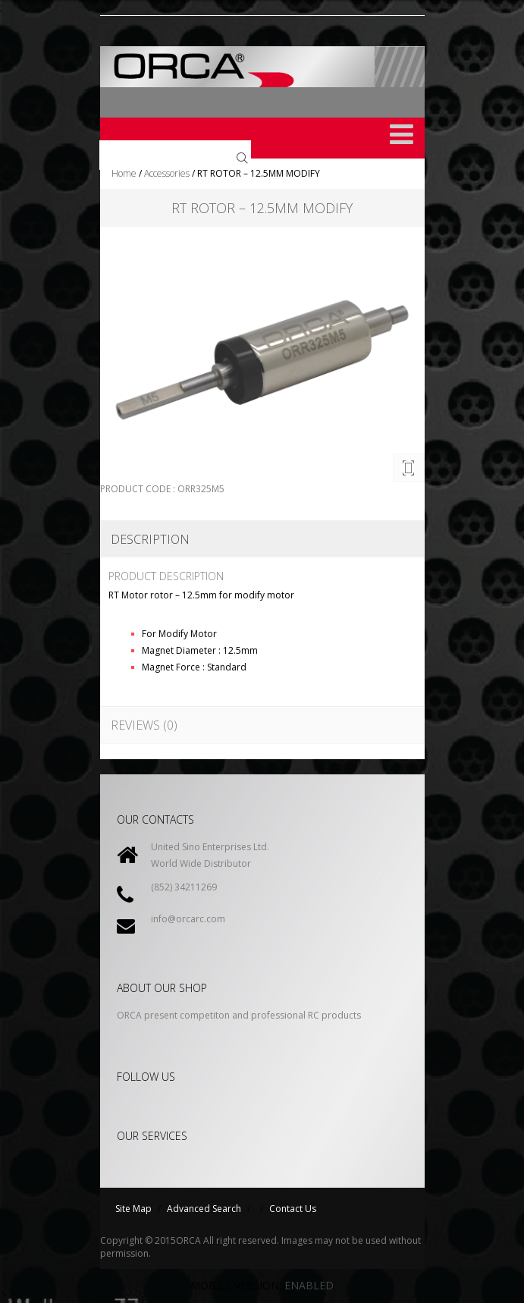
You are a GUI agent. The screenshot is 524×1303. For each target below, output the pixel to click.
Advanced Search (204, 1208)
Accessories (167, 173)
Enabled (309, 1285)
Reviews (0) (144, 725)
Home (123, 173)
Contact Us (292, 1208)
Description (150, 539)
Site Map (133, 1208)
